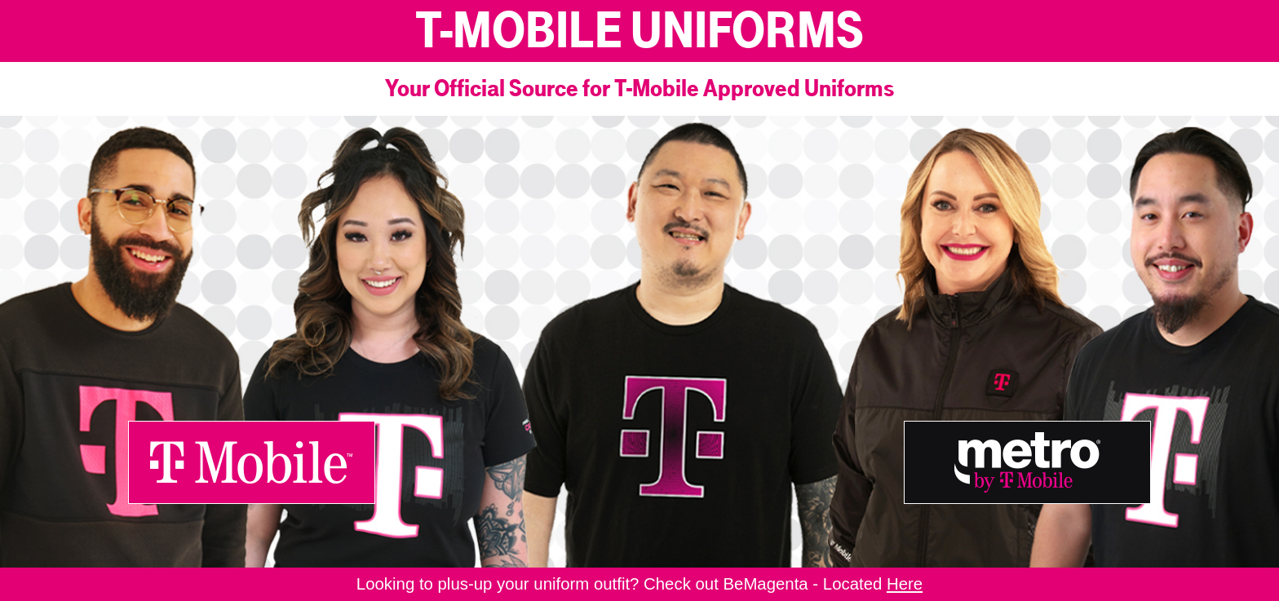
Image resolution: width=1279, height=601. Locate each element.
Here (905, 584)
